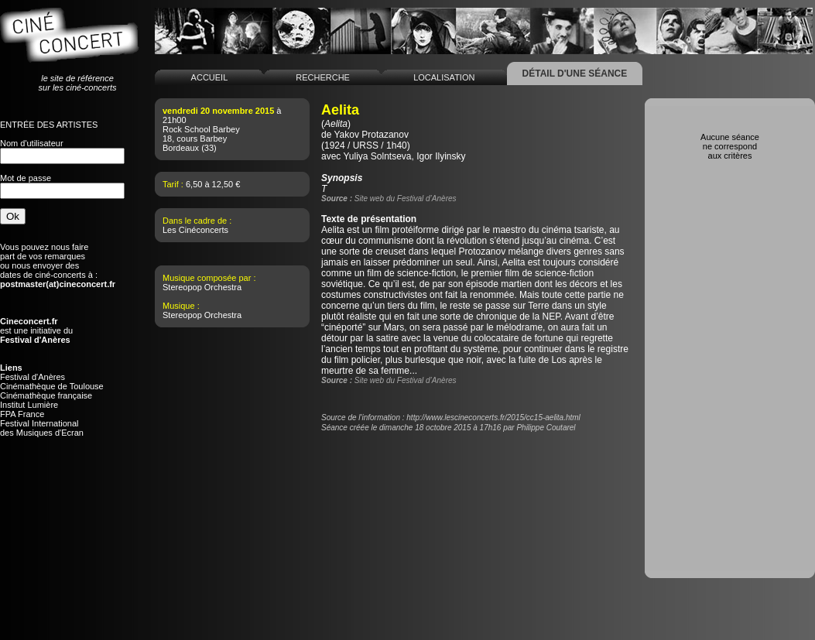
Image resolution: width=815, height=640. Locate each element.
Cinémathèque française (46, 395)
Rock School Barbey (201, 129)
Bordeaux (181, 147)
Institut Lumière (29, 404)
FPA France (22, 414)
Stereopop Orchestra (202, 287)
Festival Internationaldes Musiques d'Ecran (42, 428)
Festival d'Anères (32, 377)
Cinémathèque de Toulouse (52, 386)
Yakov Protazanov (371, 134)
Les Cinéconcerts (195, 229)
